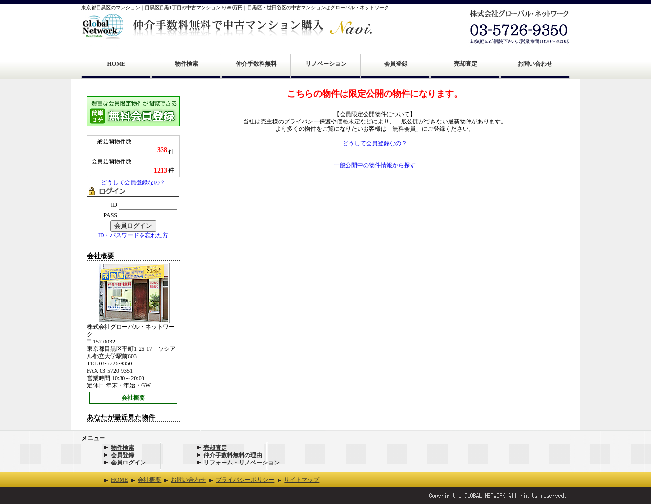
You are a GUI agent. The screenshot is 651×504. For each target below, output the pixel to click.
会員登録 (395, 63)
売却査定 (465, 63)
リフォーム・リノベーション (241, 462)
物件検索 (186, 63)
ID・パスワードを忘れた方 (133, 235)
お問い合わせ (534, 63)
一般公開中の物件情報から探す (375, 165)
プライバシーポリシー (245, 479)
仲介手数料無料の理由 (232, 455)
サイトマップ (301, 479)
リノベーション (325, 63)
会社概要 (133, 397)
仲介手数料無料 (256, 63)
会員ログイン (128, 462)
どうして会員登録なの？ (133, 182)
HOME (116, 63)
